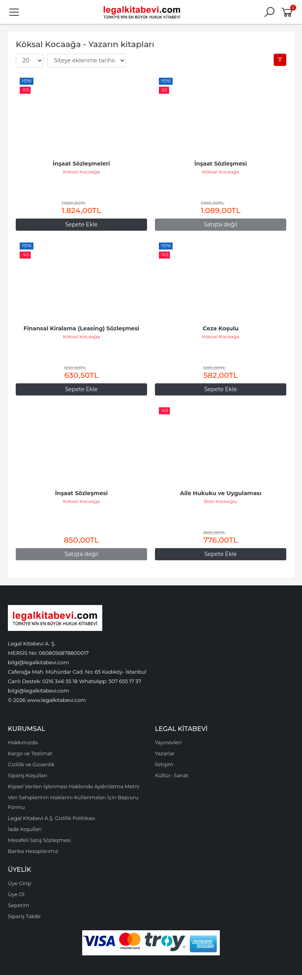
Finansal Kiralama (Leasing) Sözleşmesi (81, 328)
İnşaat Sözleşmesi (220, 163)
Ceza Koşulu (220, 328)
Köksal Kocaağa (81, 172)
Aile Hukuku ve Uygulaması (220, 493)
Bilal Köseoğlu (221, 501)
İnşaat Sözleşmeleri (81, 163)
